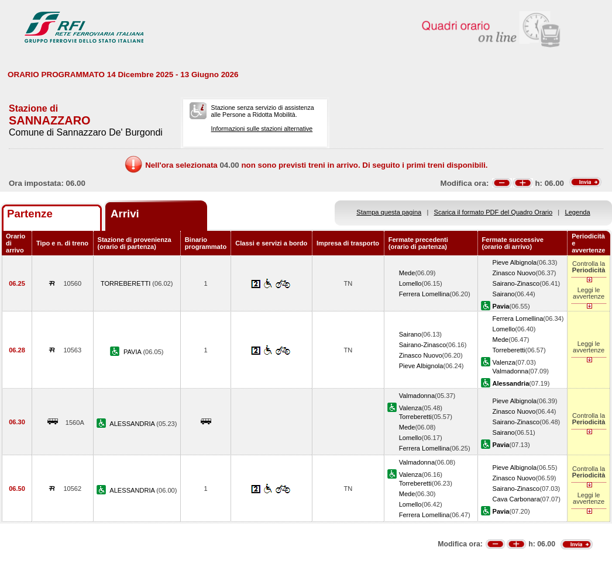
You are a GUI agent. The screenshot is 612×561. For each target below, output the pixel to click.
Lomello (410, 283)
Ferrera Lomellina (424, 293)
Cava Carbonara (516, 499)
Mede (407, 272)
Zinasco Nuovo (514, 272)
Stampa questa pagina (388, 212)
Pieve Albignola (515, 262)
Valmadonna (510, 371)
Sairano (504, 293)
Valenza (504, 362)
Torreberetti (509, 350)
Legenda (577, 212)
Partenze (30, 213)
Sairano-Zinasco (516, 283)
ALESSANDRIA (132, 423)
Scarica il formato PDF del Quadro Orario (493, 212)
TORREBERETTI (126, 283)
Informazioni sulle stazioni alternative (262, 128)
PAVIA (133, 351)
